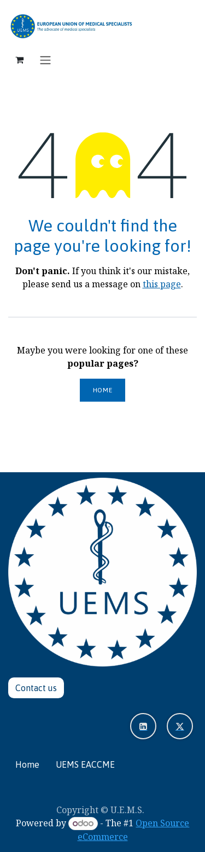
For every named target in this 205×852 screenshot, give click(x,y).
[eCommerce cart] (19, 60)
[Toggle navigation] (45, 59)
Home (102, 390)
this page (162, 284)
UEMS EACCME (85, 764)
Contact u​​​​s (36, 688)
